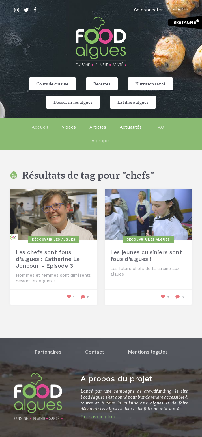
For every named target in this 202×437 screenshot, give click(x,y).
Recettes (101, 84)
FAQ (159, 127)
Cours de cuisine (52, 84)
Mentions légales (148, 352)
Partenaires (48, 352)
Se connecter (148, 9)
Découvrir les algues (73, 102)
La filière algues (133, 102)
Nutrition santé (150, 84)
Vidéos (69, 127)
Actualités (131, 127)
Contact (94, 352)
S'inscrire (177, 9)
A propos (101, 140)
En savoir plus (98, 416)
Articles (97, 127)
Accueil (40, 127)
